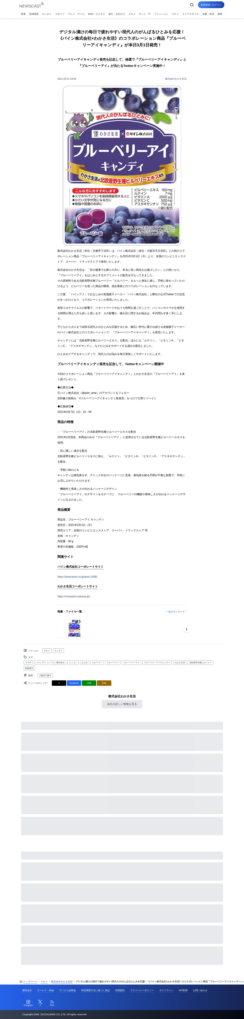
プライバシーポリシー (142, 990)
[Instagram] (28, 1003)
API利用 (183, 990)
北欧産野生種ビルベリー (200, 662)
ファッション (161, 14)
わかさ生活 (180, 662)
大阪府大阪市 (45, 675)
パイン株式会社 (57, 662)
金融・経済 (208, 14)
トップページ (28, 981)
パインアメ (41, 662)
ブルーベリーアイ (131, 662)
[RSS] (52, 1003)
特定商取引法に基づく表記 (95, 990)
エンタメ (47, 14)
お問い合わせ (200, 990)
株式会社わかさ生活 (176, 78)
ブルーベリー (113, 662)
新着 (23, 14)
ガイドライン (166, 990)
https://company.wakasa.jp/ (73, 596)
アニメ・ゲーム (76, 14)
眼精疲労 (29, 668)
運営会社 (27, 990)
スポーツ (60, 14)
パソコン (73, 662)
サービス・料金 (45, 990)
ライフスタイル (190, 14)
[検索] (191, 4)
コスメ (175, 14)
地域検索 (34, 14)
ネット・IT (144, 14)
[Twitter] (40, 1003)
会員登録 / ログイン (211, 4)
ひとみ (85, 662)
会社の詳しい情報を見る (122, 704)
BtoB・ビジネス (96, 14)
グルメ (132, 14)
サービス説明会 (67, 990)
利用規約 (120, 990)
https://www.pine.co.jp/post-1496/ (77, 576)
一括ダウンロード (175, 611)
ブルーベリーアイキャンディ (157, 662)
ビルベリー (97, 662)
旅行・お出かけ (116, 14)
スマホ (28, 662)
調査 (220, 14)
